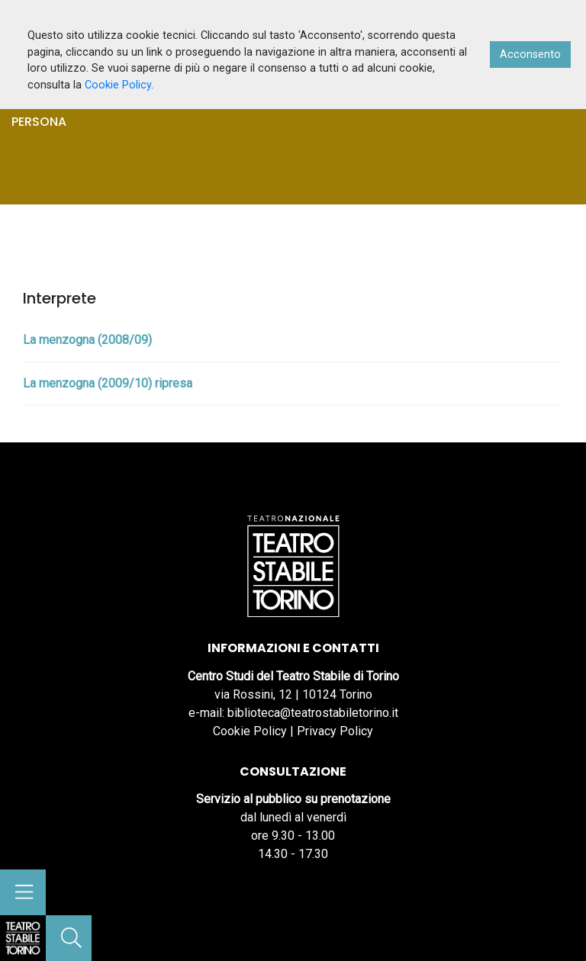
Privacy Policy (335, 731)
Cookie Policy (250, 731)
